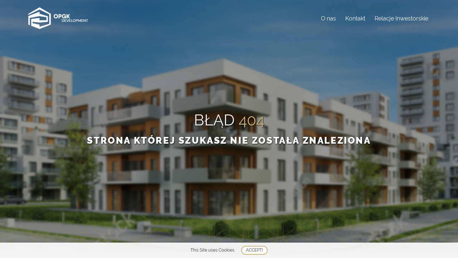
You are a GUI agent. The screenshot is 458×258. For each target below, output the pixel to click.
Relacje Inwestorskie (401, 18)
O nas (328, 18)
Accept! (254, 250)
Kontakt (355, 18)
